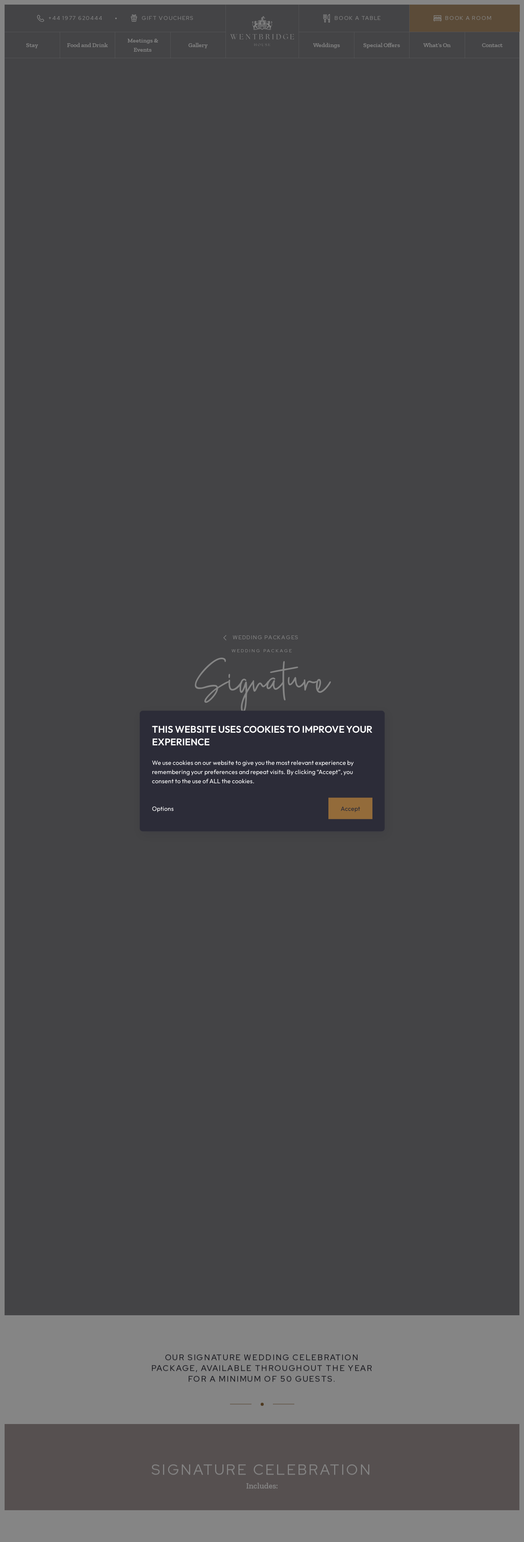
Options (163, 808)
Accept (350, 808)
